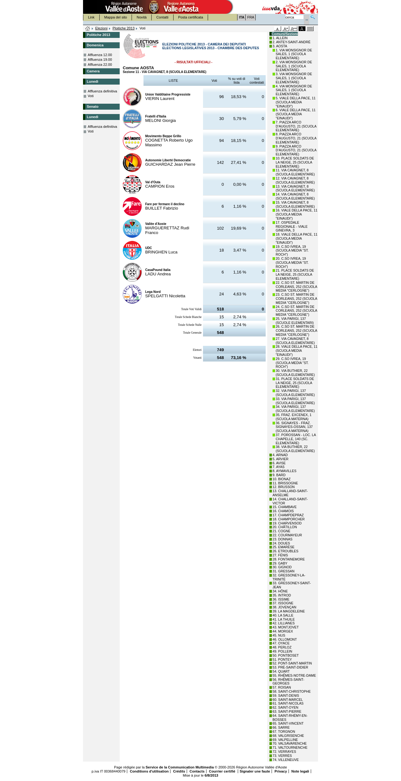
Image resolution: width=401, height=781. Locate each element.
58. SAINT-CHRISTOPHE (292, 691)
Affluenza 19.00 (100, 59)
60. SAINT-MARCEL (288, 699)
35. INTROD (282, 595)
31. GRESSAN (283, 571)
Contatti (162, 17)
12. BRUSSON (283, 487)
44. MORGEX (283, 631)
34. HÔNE (280, 591)
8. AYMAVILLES (284, 471)
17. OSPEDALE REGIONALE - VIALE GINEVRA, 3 (292, 226)
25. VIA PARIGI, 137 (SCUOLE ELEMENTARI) (295, 321)
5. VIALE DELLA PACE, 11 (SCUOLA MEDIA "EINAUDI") (295, 102)
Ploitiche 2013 (123, 28)
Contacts (197, 771)
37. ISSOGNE (283, 603)
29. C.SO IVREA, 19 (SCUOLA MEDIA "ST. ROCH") (292, 363)
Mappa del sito (115, 17)
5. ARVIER (281, 459)
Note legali (300, 771)
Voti (91, 96)
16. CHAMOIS (283, 511)
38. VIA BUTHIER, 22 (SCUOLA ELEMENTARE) (295, 449)
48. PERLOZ (282, 647)
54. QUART (281, 671)
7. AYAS (278, 467)
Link (91, 17)
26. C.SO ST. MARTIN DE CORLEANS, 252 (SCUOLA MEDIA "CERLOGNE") (296, 330)
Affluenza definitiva (102, 91)
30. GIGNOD (282, 567)
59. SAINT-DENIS (286, 695)
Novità (142, 17)
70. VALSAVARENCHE (290, 743)
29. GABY (280, 563)
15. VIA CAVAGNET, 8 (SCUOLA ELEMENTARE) (295, 204)
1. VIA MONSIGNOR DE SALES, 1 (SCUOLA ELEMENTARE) (294, 54)
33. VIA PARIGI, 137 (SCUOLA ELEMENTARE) (295, 401)
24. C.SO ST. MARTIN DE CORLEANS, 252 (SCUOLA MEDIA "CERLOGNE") (296, 311)
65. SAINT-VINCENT (288, 723)
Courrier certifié (222, 771)
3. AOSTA (280, 46)
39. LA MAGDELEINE (289, 611)
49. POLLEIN (282, 651)
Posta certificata (190, 17)
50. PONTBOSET (286, 655)
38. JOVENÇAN (284, 607)
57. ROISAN (282, 687)
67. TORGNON (284, 731)
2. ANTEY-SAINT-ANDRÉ (291, 42)
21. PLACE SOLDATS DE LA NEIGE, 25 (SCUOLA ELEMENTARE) (295, 274)
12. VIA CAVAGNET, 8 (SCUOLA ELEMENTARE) (295, 180)
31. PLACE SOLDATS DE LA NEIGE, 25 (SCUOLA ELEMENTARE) (295, 383)
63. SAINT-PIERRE (287, 711)
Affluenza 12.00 (100, 55)
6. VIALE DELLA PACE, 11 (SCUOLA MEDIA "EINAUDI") (295, 114)
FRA (250, 17)
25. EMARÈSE (283, 547)
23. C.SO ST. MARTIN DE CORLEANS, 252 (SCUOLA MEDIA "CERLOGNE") (296, 299)
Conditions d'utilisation (149, 771)
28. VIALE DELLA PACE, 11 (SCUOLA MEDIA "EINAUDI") (296, 351)
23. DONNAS (282, 539)
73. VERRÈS (282, 756)
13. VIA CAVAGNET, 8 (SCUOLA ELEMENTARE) (295, 188)
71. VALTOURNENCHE (290, 747)
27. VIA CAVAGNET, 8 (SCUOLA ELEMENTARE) (295, 341)
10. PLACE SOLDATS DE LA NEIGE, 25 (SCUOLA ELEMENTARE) (295, 162)
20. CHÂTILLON (285, 527)
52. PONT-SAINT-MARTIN (292, 663)
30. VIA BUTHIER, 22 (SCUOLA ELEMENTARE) (295, 373)
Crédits (179, 771)
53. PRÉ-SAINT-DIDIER (290, 667)
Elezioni (101, 28)
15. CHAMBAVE (285, 507)
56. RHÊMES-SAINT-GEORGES (288, 681)
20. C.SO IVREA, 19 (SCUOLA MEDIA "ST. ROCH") (292, 262)
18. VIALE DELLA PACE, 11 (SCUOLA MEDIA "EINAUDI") (296, 238)
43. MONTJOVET (286, 627)
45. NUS (279, 635)
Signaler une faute (255, 771)
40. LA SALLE (283, 615)
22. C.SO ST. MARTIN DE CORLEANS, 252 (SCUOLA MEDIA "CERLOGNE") (296, 287)
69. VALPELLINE (285, 740)
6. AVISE (279, 463)
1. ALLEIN (280, 38)
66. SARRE (281, 727)
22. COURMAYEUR (287, 535)
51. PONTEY (282, 659)
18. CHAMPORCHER (289, 519)
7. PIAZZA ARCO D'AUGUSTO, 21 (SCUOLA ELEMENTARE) (296, 126)
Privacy (280, 771)
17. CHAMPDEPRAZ (288, 515)
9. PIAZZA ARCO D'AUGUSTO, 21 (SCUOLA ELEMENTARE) (296, 150)
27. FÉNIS (280, 555)
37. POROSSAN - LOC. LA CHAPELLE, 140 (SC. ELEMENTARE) (296, 439)
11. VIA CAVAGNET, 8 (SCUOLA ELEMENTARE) (295, 172)
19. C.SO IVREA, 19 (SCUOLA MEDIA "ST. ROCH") (292, 251)
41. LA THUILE (284, 619)
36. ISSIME (281, 599)
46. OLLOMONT (285, 639)
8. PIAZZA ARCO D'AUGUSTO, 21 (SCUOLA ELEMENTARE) (296, 138)
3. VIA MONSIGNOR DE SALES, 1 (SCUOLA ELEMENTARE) (294, 78)
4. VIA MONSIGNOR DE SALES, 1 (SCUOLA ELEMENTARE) (294, 90)
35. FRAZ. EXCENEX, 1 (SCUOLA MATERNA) (293, 417)
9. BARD (279, 475)
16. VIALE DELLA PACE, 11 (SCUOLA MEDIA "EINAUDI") (296, 214)
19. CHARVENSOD (287, 523)
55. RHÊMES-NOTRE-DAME (294, 675)
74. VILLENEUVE (286, 760)
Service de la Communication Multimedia (180, 767)
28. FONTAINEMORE (289, 559)
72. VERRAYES (284, 751)
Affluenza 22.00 (100, 64)
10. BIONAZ (281, 479)
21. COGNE (281, 531)
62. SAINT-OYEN (285, 707)
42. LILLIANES (284, 623)
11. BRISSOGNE (285, 483)
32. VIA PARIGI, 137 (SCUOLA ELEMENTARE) (295, 393)
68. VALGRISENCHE (288, 735)
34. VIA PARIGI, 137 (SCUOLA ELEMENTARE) (295, 409)
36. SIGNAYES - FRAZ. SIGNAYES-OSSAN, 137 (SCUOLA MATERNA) (294, 427)
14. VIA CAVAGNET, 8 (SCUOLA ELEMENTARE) (295, 196)
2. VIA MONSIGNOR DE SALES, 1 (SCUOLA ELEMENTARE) (294, 66)
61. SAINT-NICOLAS (288, 703)
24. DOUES (281, 543)
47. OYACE (281, 643)
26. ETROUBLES (285, 551)
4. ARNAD (280, 455)
